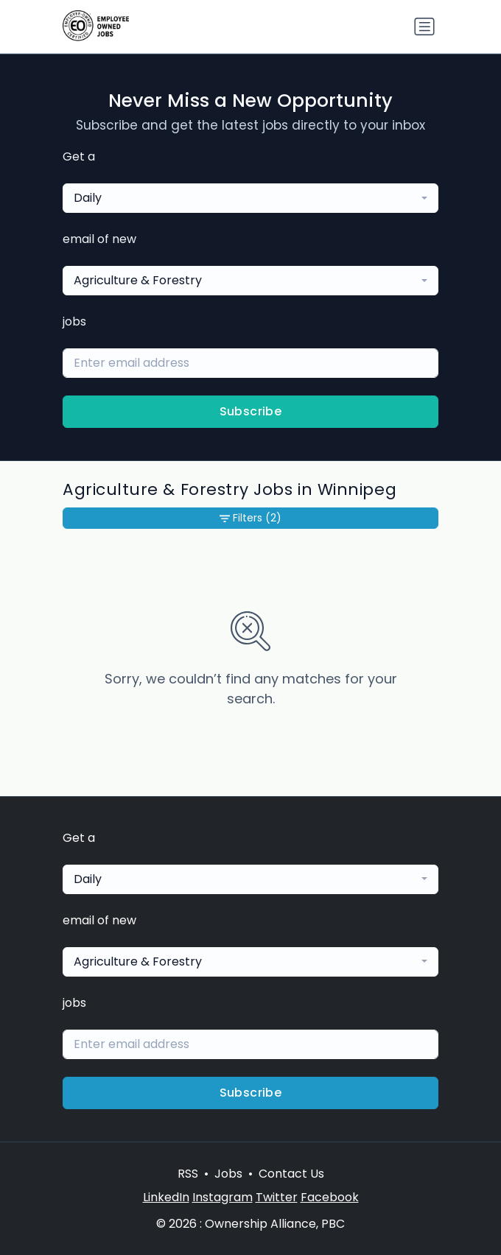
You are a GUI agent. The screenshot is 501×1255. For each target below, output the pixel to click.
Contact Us (291, 1173)
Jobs (228, 1173)
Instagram (222, 1197)
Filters (250, 518)
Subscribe (251, 411)
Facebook (330, 1197)
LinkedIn (166, 1197)
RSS (188, 1173)
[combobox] (250, 198)
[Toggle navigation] (424, 27)
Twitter (277, 1197)
